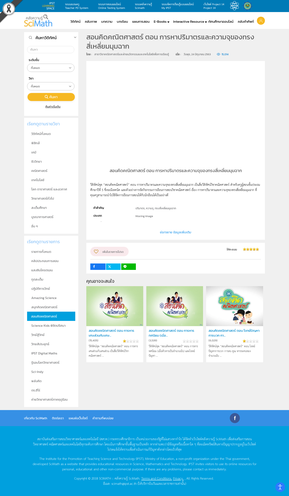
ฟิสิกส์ (35, 143)
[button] (261, 20)
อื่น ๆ (34, 226)
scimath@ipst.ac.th (124, 483)
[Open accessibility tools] (280, 487)
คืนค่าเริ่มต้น (51, 106)
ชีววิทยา (36, 161)
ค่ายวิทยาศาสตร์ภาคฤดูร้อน (49, 399)
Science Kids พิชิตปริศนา (48, 325)
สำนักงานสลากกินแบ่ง (248, 5)
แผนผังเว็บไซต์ (78, 418)
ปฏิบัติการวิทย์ (40, 288)
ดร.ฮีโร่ (35, 390)
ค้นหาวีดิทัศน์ (46, 38)
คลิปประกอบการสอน (45, 260)
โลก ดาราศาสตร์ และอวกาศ (49, 189)
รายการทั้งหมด (41, 251)
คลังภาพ (91, 21)
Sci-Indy (37, 371)
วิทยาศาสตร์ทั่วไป (42, 198)
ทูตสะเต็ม (37, 279)
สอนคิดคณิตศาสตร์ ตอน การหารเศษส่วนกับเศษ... (111, 333)
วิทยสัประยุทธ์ (40, 344)
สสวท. (235, 5)
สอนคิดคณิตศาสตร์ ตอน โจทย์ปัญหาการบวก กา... (234, 333)
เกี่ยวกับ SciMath (35, 418)
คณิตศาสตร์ (39, 170)
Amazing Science (44, 297)
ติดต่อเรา (58, 418)
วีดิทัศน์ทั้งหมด (41, 133)
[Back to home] (38, 20)
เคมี (33, 152)
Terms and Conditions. (156, 478)
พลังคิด (36, 381)
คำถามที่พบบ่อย (103, 418)
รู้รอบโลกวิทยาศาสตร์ (45, 362)
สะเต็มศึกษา (39, 207)
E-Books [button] (160, 21)
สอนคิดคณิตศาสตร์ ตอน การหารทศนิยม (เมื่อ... (171, 333)
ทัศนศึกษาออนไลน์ (220, 21)
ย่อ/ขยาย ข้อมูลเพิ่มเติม (175, 232)
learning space (49, 5)
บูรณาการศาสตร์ (42, 216)
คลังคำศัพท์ (246, 21)
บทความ (106, 21)
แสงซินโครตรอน (42, 270)
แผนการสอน (141, 21)
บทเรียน (122, 21)
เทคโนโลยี (37, 180)
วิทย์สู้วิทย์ (38, 334)
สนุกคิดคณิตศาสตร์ (44, 307)
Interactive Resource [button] (188, 21)
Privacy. (178, 478)
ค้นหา (51, 97)
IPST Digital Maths (44, 353)
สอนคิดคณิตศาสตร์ (44, 316)
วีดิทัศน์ (75, 21)
